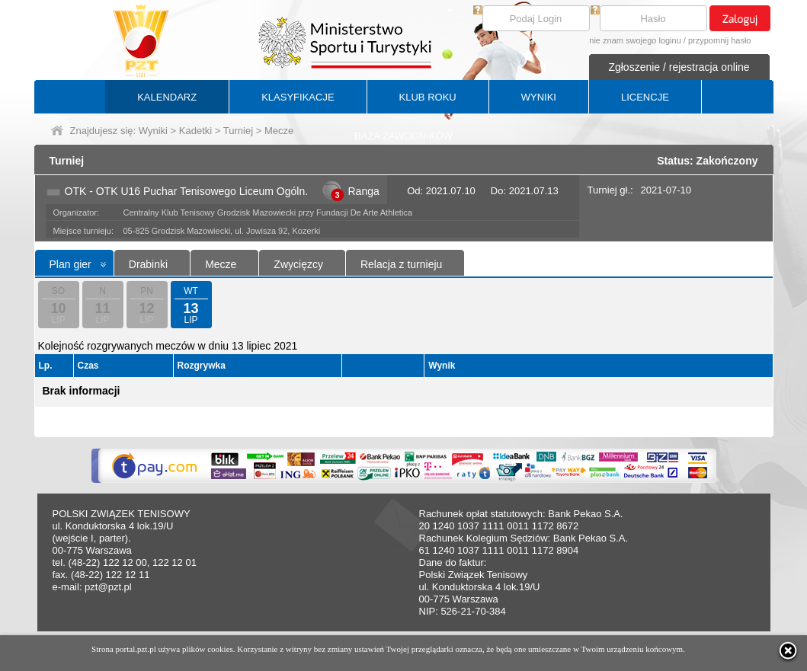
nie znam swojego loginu (635, 40)
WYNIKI (538, 97)
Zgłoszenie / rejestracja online (678, 67)
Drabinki (148, 264)
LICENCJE (645, 97)
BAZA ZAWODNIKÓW (403, 136)
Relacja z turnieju (401, 264)
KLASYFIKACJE (297, 97)
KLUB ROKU (427, 97)
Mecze (220, 264)
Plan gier (70, 264)
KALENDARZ (167, 97)
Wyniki (153, 130)
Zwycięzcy (298, 264)
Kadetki (195, 130)
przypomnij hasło (719, 40)
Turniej (238, 130)
